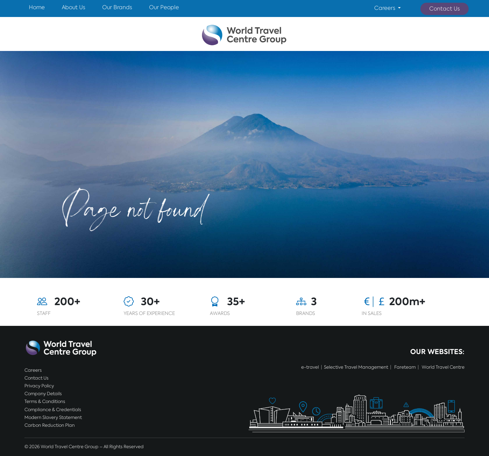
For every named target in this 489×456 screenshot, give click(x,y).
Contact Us (444, 8)
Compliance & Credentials (52, 410)
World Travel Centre (443, 367)
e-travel (310, 367)
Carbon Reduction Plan (49, 425)
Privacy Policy (39, 386)
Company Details (43, 394)
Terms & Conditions (44, 401)
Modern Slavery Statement (53, 417)
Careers (33, 370)
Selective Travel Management (356, 367)
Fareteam (405, 367)
